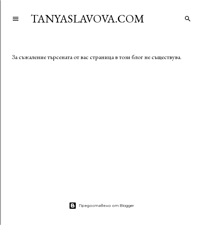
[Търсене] (187, 17)
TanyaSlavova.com (87, 18)
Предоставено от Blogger (101, 205)
